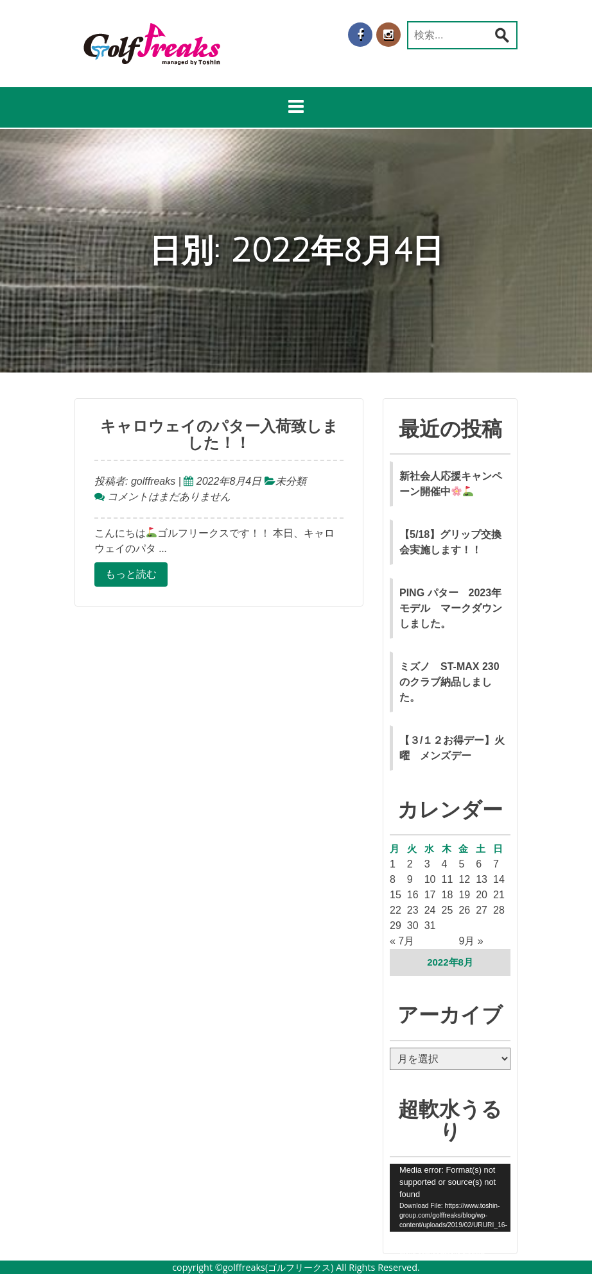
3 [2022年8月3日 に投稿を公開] (427, 864)
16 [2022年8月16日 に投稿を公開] (413, 894)
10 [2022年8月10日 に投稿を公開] (430, 879)
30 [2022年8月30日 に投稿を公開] (413, 925)
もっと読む (131, 574)
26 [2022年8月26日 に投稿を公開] (464, 910)
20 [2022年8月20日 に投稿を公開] (481, 894)
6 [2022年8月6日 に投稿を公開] (479, 864)
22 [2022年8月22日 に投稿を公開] (395, 910)
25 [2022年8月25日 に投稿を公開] (447, 910)
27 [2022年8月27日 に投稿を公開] (481, 910)
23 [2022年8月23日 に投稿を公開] (413, 910)
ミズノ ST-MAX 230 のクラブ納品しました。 (449, 682)
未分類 (290, 481)
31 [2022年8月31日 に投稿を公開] (430, 925)
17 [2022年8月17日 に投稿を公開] (430, 894)
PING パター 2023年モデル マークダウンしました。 (450, 608)
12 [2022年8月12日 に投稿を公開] (464, 879)
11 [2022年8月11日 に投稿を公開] (447, 879)
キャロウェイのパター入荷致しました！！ (219, 434)
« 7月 (402, 940)
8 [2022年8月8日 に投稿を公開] (393, 879)
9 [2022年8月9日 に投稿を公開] (410, 879)
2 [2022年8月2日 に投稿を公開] (410, 864)
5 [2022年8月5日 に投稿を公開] (461, 864)
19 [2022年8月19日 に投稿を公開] (464, 894)
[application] (450, 1198)
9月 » (470, 940)
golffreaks (151, 481)
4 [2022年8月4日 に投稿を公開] (445, 864)
